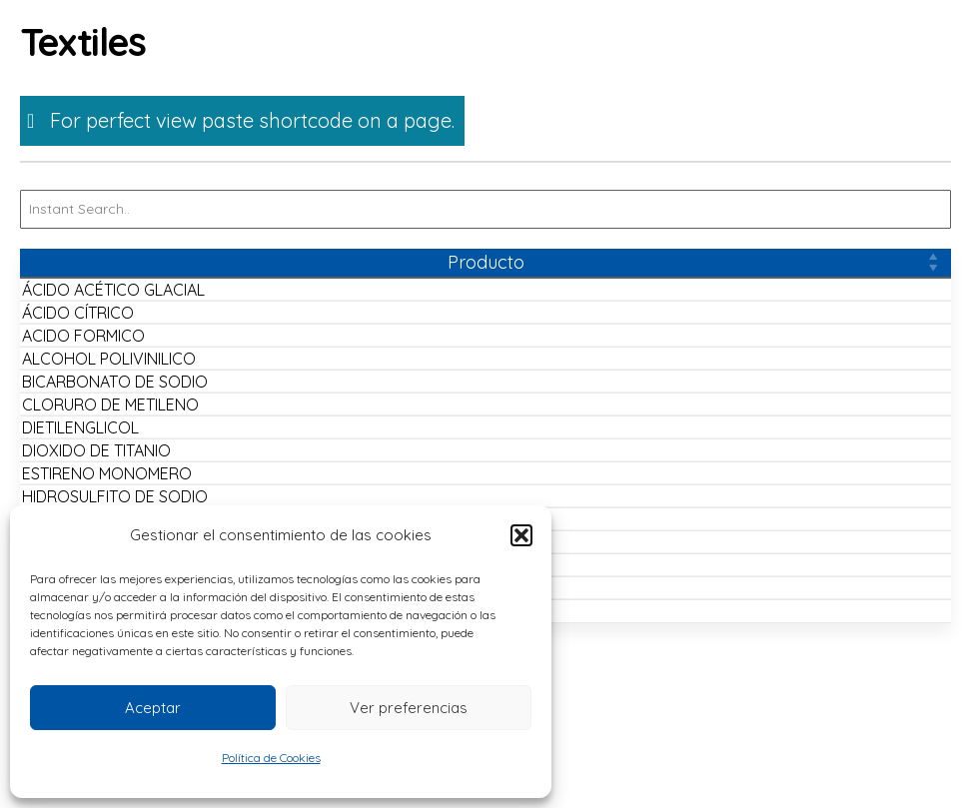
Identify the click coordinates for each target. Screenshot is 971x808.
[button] (521, 535)
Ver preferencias (409, 707)
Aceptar (153, 707)
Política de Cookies (271, 757)
